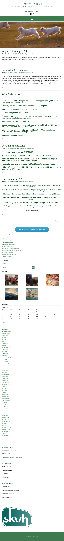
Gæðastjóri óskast (7, 252)
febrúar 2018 (5, 417)
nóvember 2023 (6, 358)
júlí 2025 (4, 337)
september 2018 (6, 413)
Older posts (58, 221)
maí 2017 (4, 425)
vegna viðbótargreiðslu (15, 51)
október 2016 (6, 429)
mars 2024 (5, 355)
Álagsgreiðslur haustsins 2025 (11, 254)
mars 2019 (5, 409)
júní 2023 (4, 360)
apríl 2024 (5, 353)
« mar (3, 322)
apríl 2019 (5, 407)
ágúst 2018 (5, 415)
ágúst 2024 (5, 349)
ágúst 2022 (5, 370)
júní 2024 (4, 351)
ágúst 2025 (5, 335)
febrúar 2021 (5, 380)
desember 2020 (6, 382)
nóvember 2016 (6, 427)
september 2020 (6, 384)
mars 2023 (5, 362)
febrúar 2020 (5, 396)
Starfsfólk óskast (7, 256)
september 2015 (6, 435)
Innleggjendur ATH (12, 179)
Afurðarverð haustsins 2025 (10, 248)
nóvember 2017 (6, 419)
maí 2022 (4, 372)
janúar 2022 (5, 374)
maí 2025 (4, 341)
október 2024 (6, 345)
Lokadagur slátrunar (13, 145)
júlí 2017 (4, 423)
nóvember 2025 (6, 331)
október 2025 (6, 333)
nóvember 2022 (6, 368)
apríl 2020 (5, 392)
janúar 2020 (5, 399)
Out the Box (35, 536)
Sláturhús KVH (32, 4)
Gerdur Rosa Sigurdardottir (25, 54)
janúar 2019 (5, 411)
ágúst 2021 (5, 376)
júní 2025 (4, 339)
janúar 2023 (5, 366)
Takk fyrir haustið (12, 94)
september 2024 (6, 347)
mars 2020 (5, 394)
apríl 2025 (5, 343)
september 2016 (6, 431)
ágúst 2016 (5, 433)
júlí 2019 (4, 403)
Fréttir (4, 263)
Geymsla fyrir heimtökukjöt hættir (12, 250)
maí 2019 (4, 405)
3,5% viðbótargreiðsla (14, 69)
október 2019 (6, 401)
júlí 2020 (4, 388)
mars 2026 (5, 329)
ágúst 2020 (5, 386)
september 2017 (6, 421)
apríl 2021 (5, 378)
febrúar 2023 (5, 364)
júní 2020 (4, 390)
